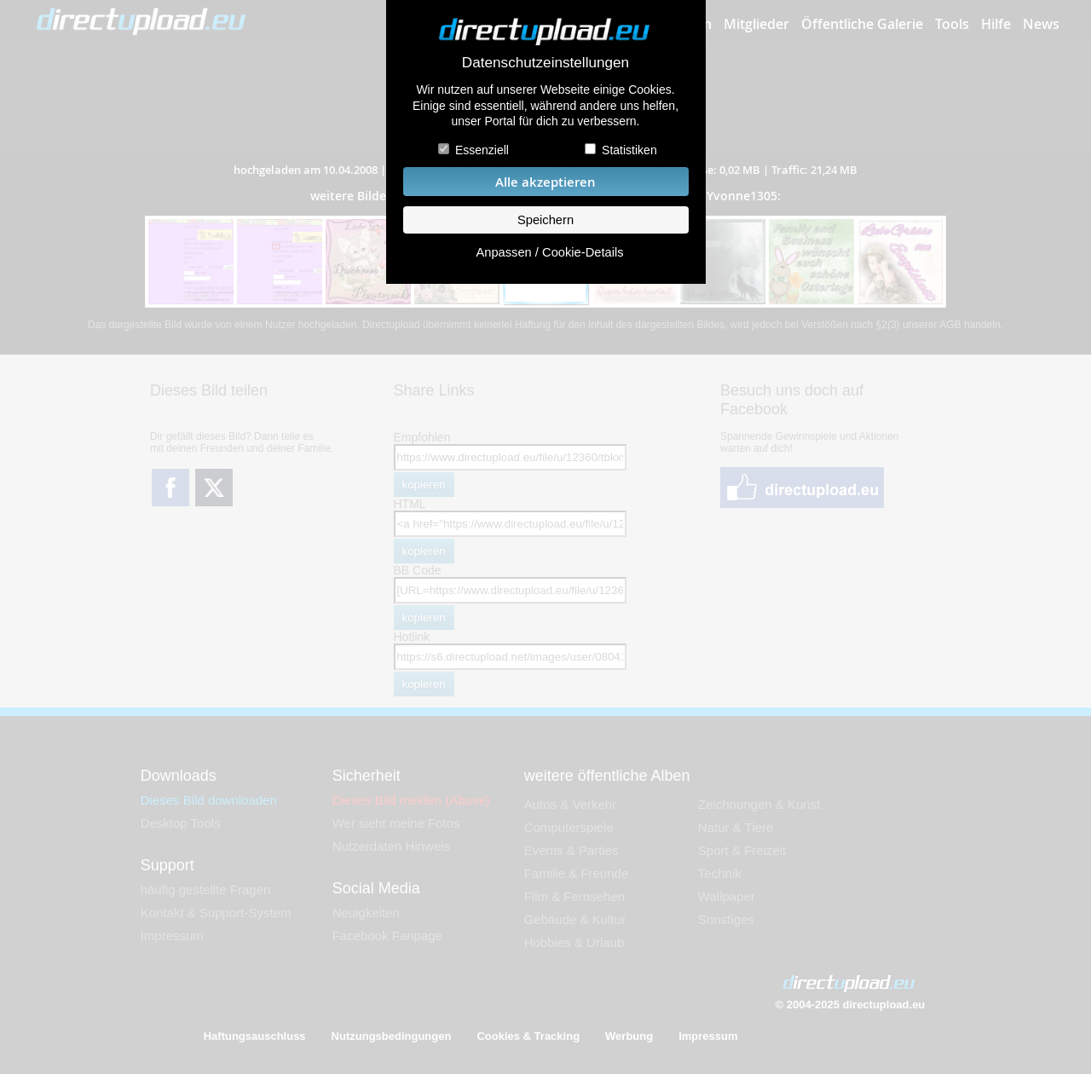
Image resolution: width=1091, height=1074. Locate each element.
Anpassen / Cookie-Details (549, 252)
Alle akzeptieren (545, 182)
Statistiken (629, 150)
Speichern (545, 220)
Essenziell (482, 150)
